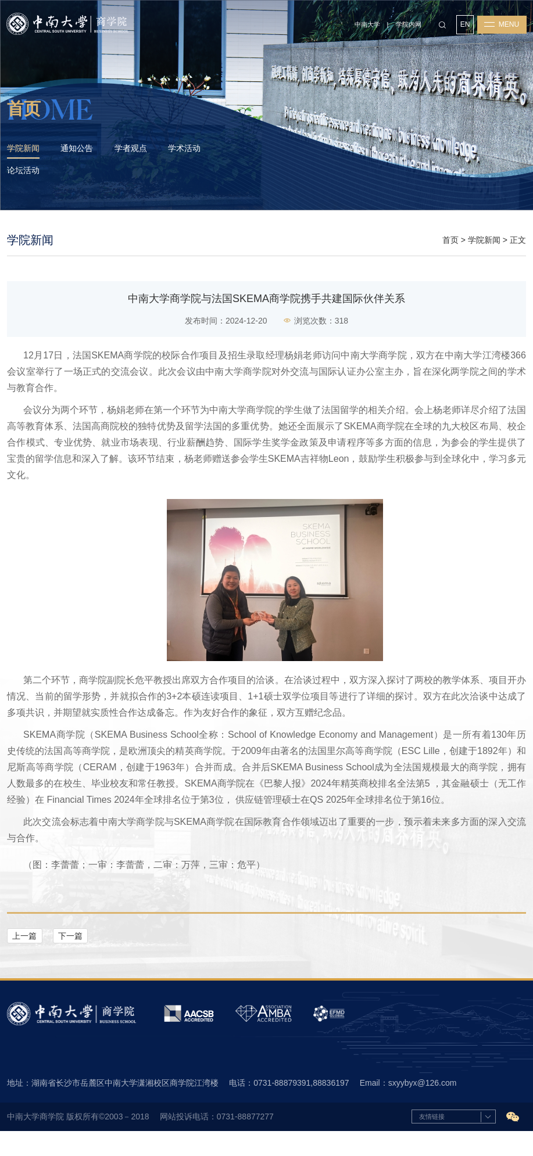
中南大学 (366, 26)
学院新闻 (484, 262)
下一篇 (70, 958)
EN (465, 27)
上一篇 (24, 958)
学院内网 (407, 26)
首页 (450, 262)
